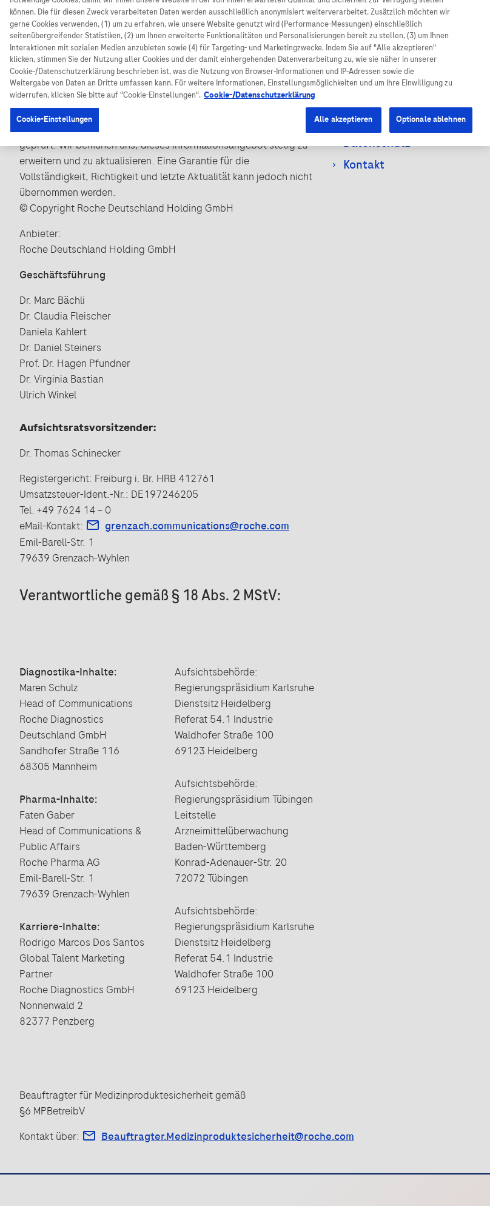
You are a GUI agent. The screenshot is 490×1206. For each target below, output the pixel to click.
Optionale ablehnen (431, 169)
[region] (245, 98)
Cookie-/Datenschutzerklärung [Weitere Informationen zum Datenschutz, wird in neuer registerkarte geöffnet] (259, 145)
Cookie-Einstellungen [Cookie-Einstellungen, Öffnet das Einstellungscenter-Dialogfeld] (54, 169)
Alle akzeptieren (343, 169)
